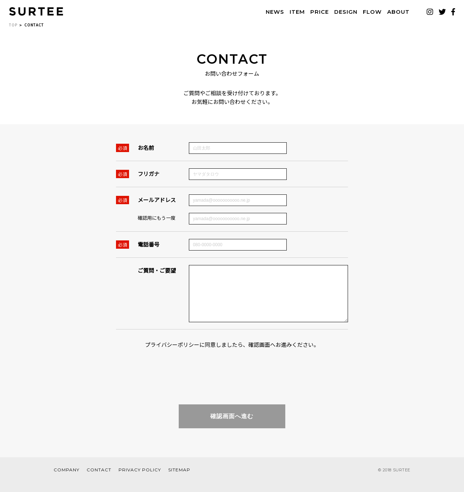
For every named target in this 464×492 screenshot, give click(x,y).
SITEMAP (179, 480)
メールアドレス (157, 199)
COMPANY (66, 480)
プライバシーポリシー (172, 355)
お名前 (146, 147)
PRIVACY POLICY (140, 480)
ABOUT (398, 11)
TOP (13, 25)
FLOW (372, 11)
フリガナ (149, 173)
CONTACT (99, 480)
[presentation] (232, 381)
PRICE (319, 11)
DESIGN (345, 11)
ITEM (297, 11)
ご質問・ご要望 (157, 270)
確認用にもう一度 (156, 218)
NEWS (275, 11)
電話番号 (149, 244)
